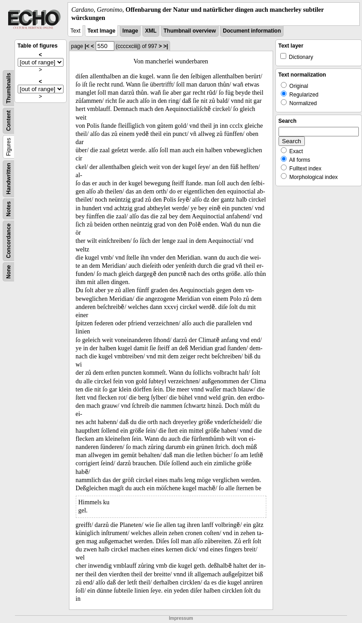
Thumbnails (8, 88)
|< (87, 46)
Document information (252, 31)
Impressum (181, 618)
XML (151, 31)
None (8, 272)
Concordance (8, 240)
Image (130, 31)
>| (165, 46)
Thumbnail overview (190, 31)
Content (8, 121)
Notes (8, 209)
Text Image (102, 31)
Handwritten (8, 178)
